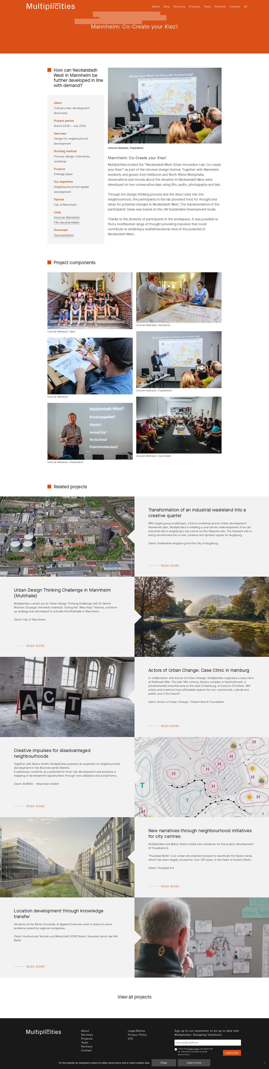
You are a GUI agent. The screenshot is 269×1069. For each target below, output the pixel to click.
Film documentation (66, 222)
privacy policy (193, 1049)
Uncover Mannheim (67, 217)
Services (179, 6)
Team (207, 6)
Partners (220, 6)
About (156, 6)
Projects (194, 6)
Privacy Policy (137, 1035)
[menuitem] (245, 7)
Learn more (194, 1063)
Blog (167, 6)
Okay (164, 1063)
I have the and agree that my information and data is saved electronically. (195, 1052)
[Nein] (264, 1063)
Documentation (64, 235)
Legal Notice (136, 1031)
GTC (130, 1038)
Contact (235, 6)
